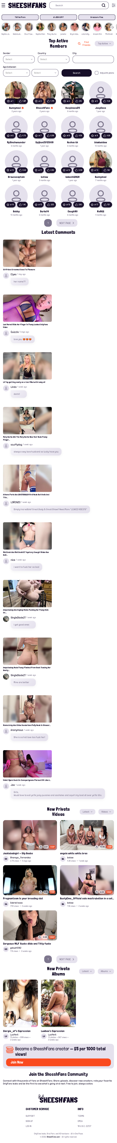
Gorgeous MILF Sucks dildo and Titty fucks (27, 943)
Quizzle (15, 332)
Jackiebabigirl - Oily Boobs (18, 853)
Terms (81, 1115)
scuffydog (16, 444)
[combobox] (19, 59)
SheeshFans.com (53, 1137)
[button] (113, 27)
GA (6, 904)
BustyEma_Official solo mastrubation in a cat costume (87, 898)
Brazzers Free (96, 17)
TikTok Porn (20, 17)
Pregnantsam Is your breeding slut (23, 898)
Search (76, 72)
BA (63, 858)
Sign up (29, 1121)
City (74, 53)
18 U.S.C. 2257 (84, 1126)
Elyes (13, 274)
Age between (9, 66)
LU (6, 1036)
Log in (28, 1126)
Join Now (17, 1062)
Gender (6, 53)
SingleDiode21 (18, 617)
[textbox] (18, 59)
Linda (13, 386)
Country (42, 53)
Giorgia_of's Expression (16, 1031)
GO (6, 949)
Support (30, 1115)
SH (6, 858)
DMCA (80, 1121)
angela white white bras (73, 853)
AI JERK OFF (58, 17)
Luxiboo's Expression (52, 1031)
